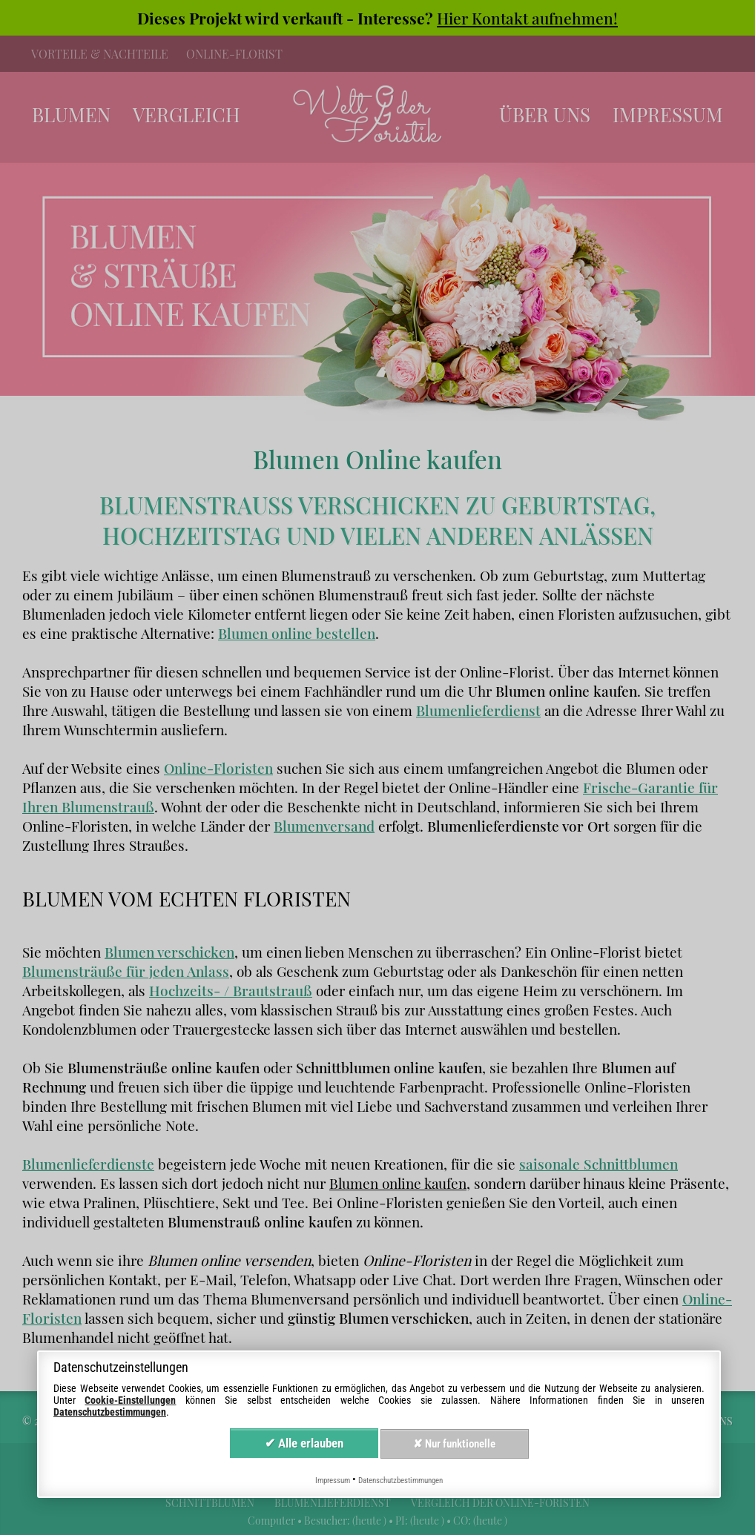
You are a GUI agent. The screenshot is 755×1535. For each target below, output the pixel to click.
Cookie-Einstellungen (130, 1400)
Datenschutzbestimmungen (109, 1412)
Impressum (332, 1480)
